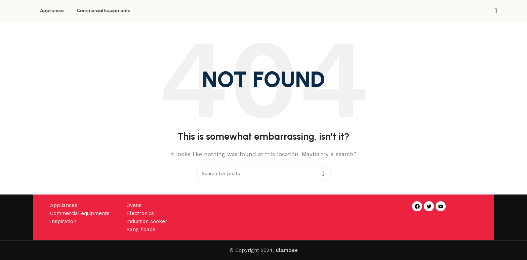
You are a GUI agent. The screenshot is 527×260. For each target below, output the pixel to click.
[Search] (493, 10)
